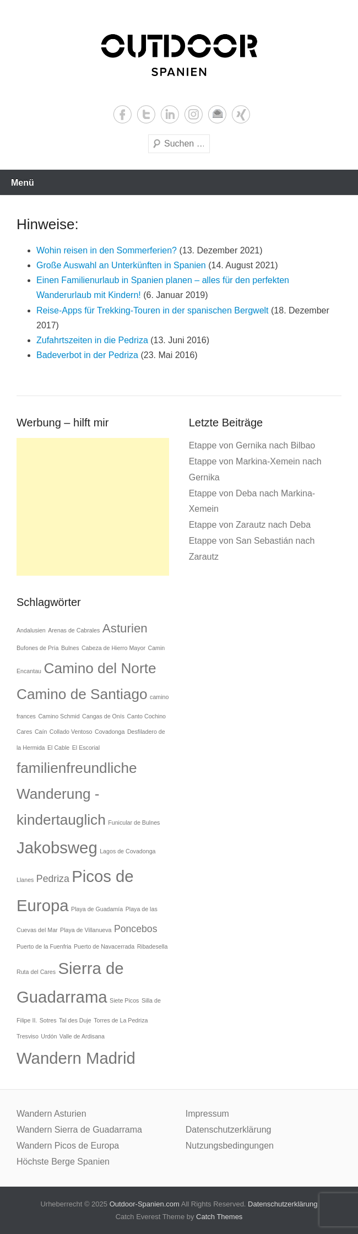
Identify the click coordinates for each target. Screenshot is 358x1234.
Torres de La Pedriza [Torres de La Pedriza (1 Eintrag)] (121, 1020)
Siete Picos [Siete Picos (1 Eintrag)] (124, 1000)
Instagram (194, 114)
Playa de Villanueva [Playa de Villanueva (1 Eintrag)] (85, 930)
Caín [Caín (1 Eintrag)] (41, 731)
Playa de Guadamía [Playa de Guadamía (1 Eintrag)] (97, 909)
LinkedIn (170, 114)
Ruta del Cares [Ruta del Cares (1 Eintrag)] (36, 971)
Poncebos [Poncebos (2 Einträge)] (136, 928)
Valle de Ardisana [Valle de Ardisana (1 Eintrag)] (82, 1036)
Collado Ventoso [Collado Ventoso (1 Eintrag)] (71, 731)
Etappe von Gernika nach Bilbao (252, 445)
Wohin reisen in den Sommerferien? (106, 250)
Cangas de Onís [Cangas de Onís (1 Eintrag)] (103, 716)
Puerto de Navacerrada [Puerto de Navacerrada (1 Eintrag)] (104, 946)
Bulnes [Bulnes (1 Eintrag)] (70, 648)
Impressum (207, 1113)
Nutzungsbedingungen (230, 1145)
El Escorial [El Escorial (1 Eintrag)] (86, 747)
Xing (241, 114)
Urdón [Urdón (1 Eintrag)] (49, 1036)
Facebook (122, 114)
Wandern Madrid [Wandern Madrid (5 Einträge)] (76, 1058)
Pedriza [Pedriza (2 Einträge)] (52, 878)
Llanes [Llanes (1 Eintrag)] (25, 879)
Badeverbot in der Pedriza (87, 355)
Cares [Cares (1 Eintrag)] (24, 731)
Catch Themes (219, 1217)
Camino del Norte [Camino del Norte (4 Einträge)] (100, 668)
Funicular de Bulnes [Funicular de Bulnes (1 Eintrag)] (134, 822)
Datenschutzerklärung (229, 1129)
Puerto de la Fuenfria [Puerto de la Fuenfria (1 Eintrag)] (44, 946)
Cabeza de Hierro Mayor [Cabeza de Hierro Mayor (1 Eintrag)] (113, 648)
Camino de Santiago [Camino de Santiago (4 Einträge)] (82, 694)
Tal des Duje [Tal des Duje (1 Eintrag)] (75, 1020)
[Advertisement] (93, 507)
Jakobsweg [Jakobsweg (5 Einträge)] (57, 847)
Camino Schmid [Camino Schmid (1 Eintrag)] (58, 716)
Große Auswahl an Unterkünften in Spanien (121, 265)
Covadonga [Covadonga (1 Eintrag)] (110, 731)
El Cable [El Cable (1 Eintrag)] (58, 747)
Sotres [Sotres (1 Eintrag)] (48, 1020)
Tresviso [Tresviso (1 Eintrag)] (28, 1036)
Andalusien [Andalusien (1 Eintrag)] (31, 630)
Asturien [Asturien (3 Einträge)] (125, 628)
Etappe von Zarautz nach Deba (250, 524)
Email (217, 114)
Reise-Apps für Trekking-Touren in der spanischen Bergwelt (152, 310)
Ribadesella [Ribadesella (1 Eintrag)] (152, 946)
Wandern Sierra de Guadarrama (79, 1129)
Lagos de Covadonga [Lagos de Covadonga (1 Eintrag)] (127, 851)
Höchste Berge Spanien (63, 1161)
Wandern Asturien (51, 1113)
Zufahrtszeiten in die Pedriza (92, 340)
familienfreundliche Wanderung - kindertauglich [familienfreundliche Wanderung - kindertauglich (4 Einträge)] (77, 794)
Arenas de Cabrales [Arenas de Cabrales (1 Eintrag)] (74, 630)
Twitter (146, 114)
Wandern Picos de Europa (68, 1145)
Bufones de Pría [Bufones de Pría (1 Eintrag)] (37, 648)
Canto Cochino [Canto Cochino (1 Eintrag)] (146, 716)
